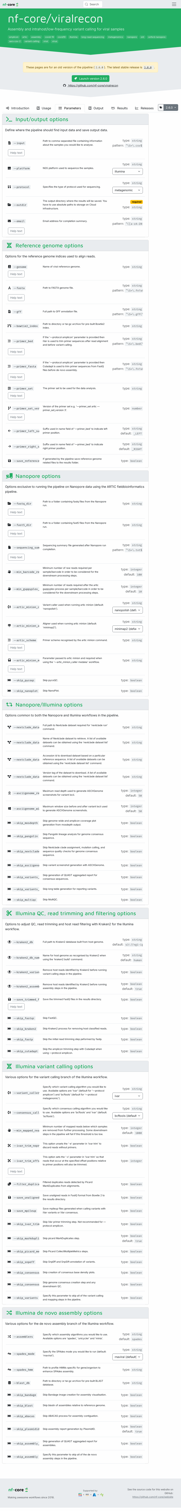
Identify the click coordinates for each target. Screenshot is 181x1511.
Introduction (17, 108)
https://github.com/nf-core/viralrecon (90, 85)
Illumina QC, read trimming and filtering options (71, 913)
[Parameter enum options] (127, 171)
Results (119, 108)
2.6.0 (170, 107)
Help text (16, 152)
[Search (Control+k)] (93, 4)
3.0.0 (147, 67)
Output (96, 108)
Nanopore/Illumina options (44, 704)
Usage (44, 108)
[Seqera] (80, 1494)
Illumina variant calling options (49, 1066)
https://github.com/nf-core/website (152, 1496)
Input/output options (37, 119)
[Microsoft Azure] (95, 1494)
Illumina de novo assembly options (54, 1313)
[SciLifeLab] (101, 1494)
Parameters (70, 108)
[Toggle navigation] (174, 4)
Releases (144, 108)
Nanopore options (33, 476)
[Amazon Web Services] (87, 1494)
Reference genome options (44, 245)
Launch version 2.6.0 (90, 78)
